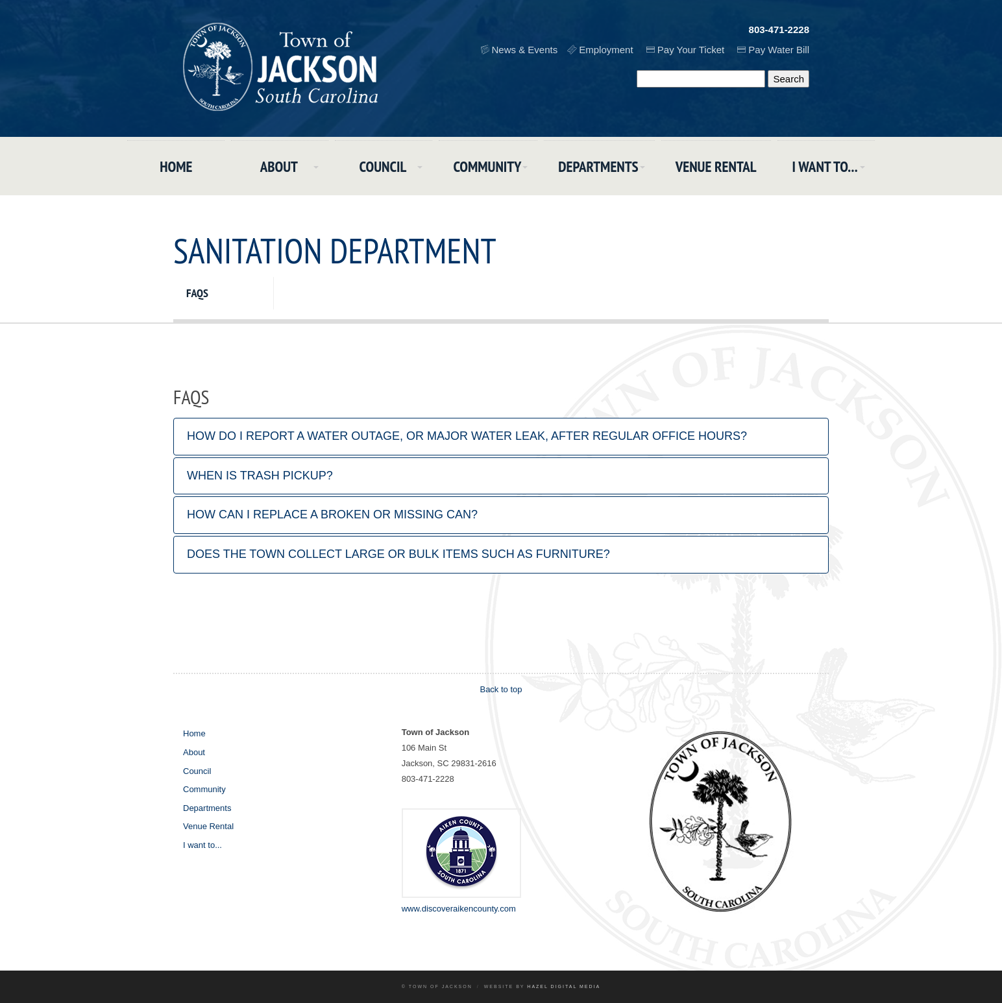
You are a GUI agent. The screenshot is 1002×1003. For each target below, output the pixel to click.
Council (383, 166)
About (279, 166)
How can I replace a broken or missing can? (332, 514)
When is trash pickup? (260, 475)
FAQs (197, 292)
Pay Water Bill (778, 49)
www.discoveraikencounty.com (459, 908)
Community (487, 166)
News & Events (525, 49)
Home (176, 166)
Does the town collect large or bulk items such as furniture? (398, 554)
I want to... (825, 166)
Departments (598, 166)
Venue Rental (716, 166)
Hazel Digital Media (563, 986)
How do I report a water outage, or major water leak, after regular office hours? (467, 435)
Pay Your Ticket (690, 49)
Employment (606, 49)
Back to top (501, 689)
